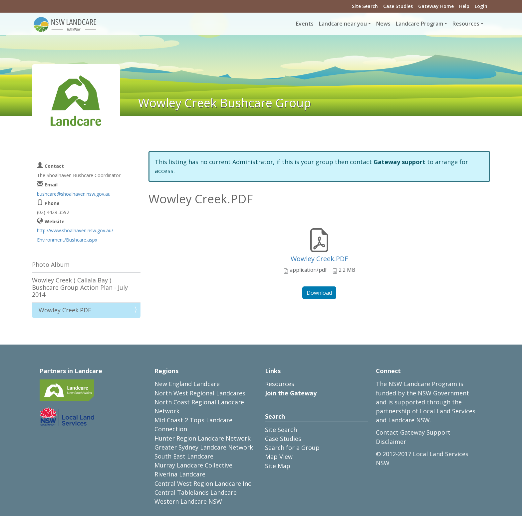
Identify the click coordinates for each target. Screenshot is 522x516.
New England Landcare (187, 384)
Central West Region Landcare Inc (202, 483)
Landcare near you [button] (343, 23)
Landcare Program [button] (419, 23)
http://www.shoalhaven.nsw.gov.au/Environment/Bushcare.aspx (75, 235)
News (383, 23)
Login (481, 6)
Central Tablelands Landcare (195, 492)
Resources (279, 384)
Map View (279, 457)
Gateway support (399, 162)
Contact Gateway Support (413, 432)
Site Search (365, 6)
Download (319, 292)
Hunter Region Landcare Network (202, 438)
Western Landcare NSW (188, 501)
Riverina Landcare (179, 474)
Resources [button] (465, 23)
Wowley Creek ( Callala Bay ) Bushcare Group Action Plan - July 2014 (80, 287)
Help (464, 6)
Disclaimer (391, 442)
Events (305, 23)
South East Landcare (183, 456)
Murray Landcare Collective (193, 465)
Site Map (277, 466)
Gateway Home (436, 6)
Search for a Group (292, 448)
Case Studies (398, 6)
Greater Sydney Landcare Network (203, 447)
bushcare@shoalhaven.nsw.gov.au (74, 194)
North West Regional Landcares (199, 393)
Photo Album (51, 264)
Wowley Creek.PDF (319, 258)
